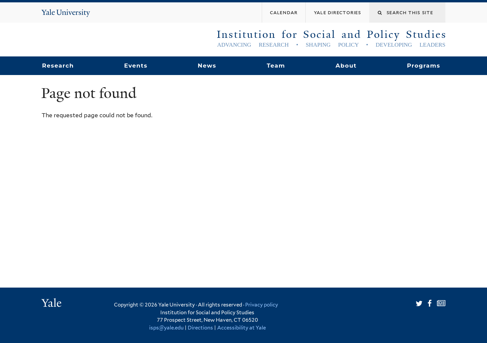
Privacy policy (261, 305)
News (207, 65)
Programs (423, 65)
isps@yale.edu (166, 328)
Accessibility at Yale (241, 328)
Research (58, 65)
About (345, 65)
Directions (200, 328)
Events (135, 65)
